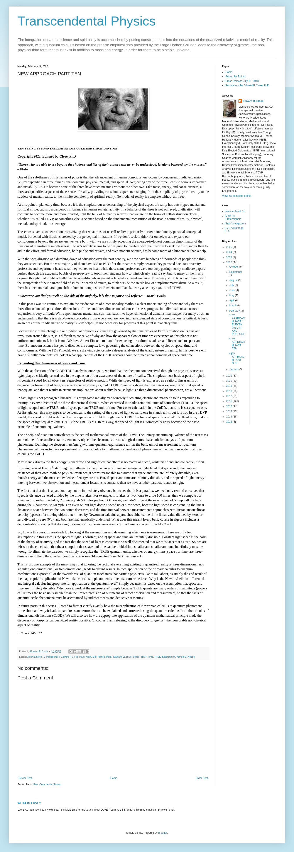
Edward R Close (69, 656)
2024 (229, 252)
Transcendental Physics (86, 21)
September (235, 271)
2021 (229, 375)
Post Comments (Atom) (47, 784)
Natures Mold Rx (235, 211)
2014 (229, 411)
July (232, 285)
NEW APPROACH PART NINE (237, 358)
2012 (229, 421)
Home (113, 778)
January (234, 369)
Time (150, 656)
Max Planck (99, 656)
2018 (229, 391)
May (232, 295)
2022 (229, 262)
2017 (229, 396)
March (233, 305)
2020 (229, 380)
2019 (229, 385)
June (232, 290)
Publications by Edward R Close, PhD (247, 85)
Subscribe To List (235, 76)
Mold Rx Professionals (233, 217)
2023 (229, 257)
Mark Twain (85, 656)
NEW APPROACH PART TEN (237, 344)
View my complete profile (236, 195)
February (234, 310)
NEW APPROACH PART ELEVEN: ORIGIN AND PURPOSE (237, 324)
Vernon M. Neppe (185, 656)
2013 (229, 416)
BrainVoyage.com (235, 223)
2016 (229, 401)
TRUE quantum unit (164, 656)
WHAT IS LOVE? (29, 803)
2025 (229, 247)
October (234, 266)
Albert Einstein (34, 656)
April (232, 300)
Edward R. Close (253, 101)
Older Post (202, 778)
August (233, 280)
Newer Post (25, 778)
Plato (109, 656)
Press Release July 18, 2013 (242, 81)
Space (136, 656)
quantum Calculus (122, 656)
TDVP (144, 656)
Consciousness (52, 656)
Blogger (162, 832)
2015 (229, 406)
